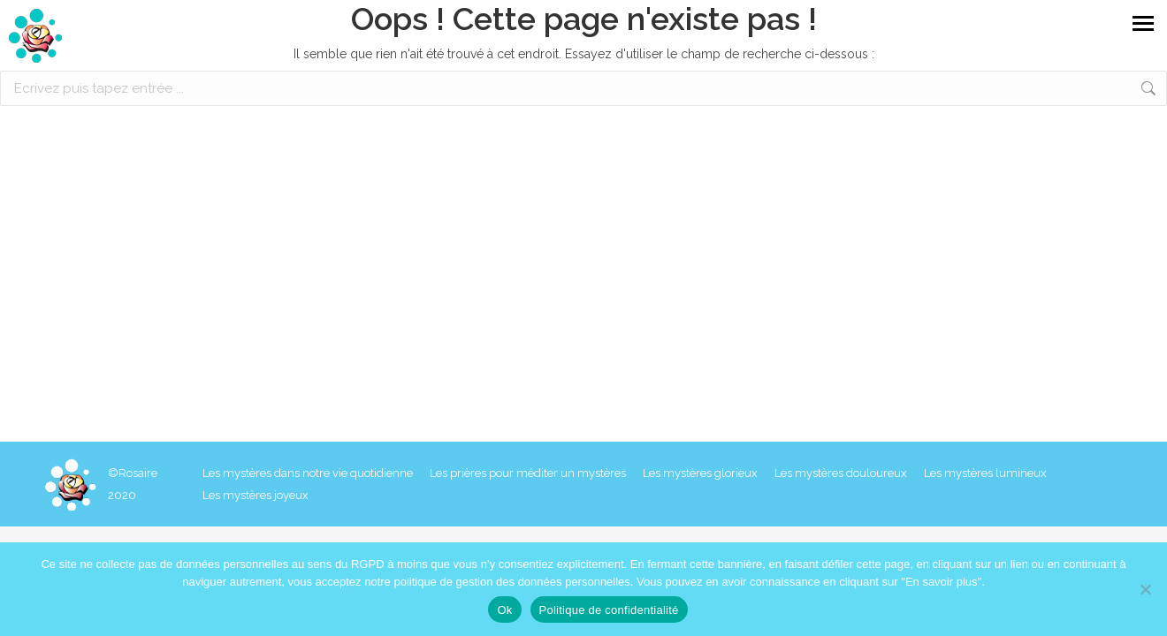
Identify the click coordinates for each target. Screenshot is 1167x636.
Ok (504, 610)
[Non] (1145, 589)
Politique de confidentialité (609, 610)
